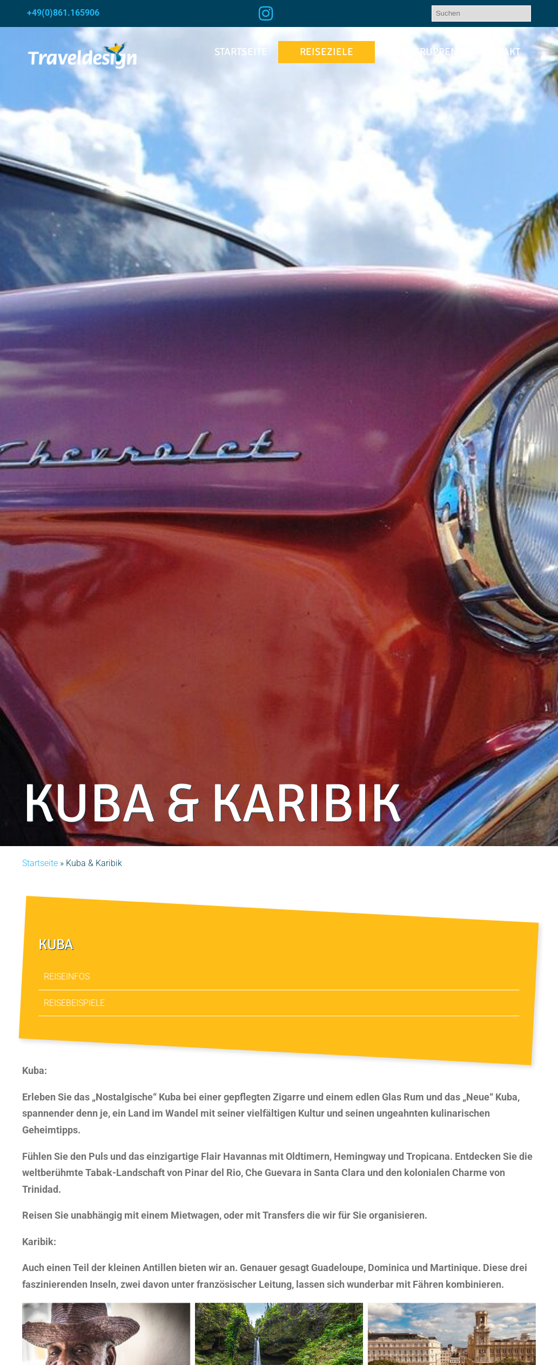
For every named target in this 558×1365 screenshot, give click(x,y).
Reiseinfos (67, 976)
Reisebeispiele (74, 1003)
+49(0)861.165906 (63, 13)
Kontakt (499, 51)
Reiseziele (326, 51)
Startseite (240, 51)
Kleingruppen (422, 51)
